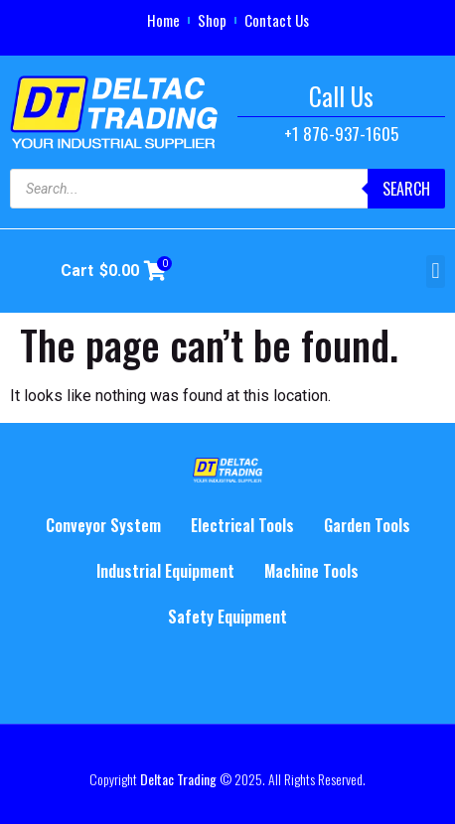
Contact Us (276, 20)
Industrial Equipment (165, 571)
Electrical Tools (242, 525)
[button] (435, 271)
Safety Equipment (227, 616)
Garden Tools (367, 525)
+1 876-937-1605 (341, 133)
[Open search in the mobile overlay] (227, 188)
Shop (212, 20)
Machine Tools (311, 571)
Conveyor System (103, 525)
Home (163, 20)
